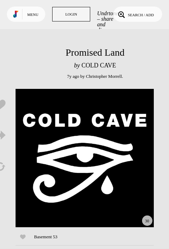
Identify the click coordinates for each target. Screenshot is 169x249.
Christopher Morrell (104, 76)
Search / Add (135, 14)
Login (71, 14)
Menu (32, 14)
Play (84, 158)
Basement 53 (46, 236)
